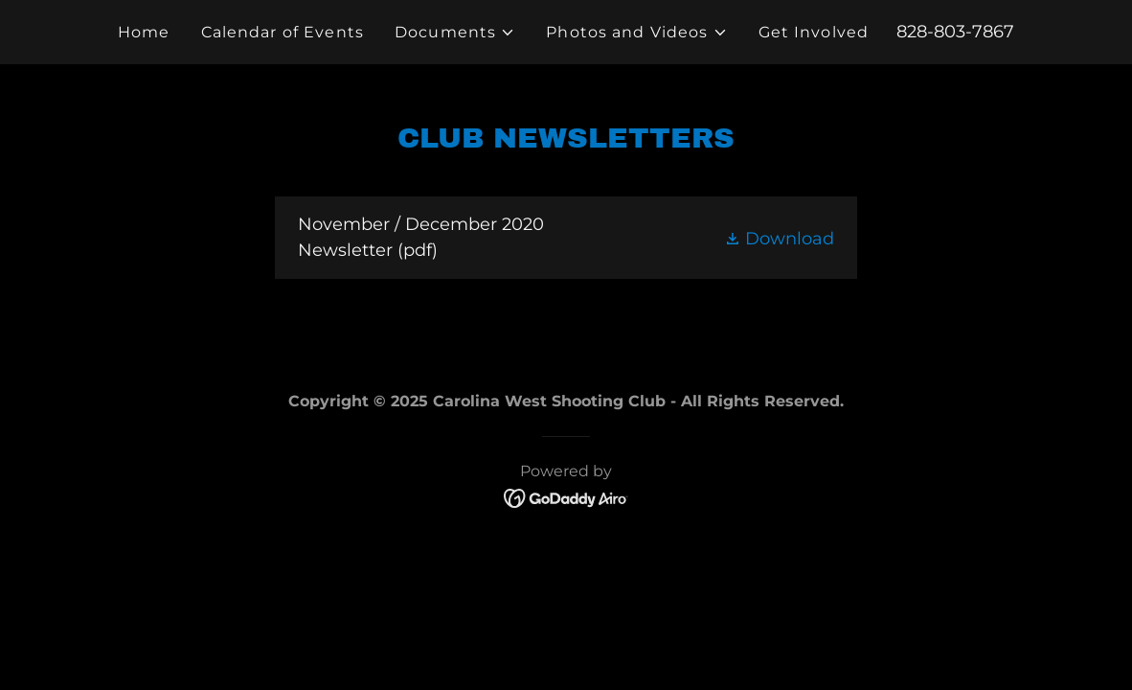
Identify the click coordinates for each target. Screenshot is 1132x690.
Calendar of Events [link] (282, 32)
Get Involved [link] (814, 32)
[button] (455, 32)
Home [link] (144, 32)
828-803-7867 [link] (955, 31)
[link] (566, 237)
